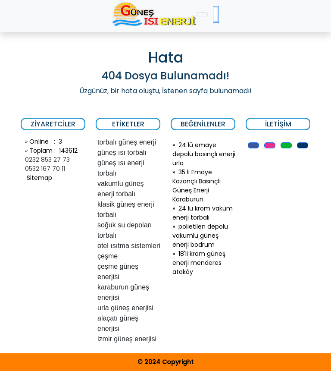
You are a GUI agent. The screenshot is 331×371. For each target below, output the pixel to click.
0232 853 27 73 (47, 159)
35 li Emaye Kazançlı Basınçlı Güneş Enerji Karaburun (196, 186)
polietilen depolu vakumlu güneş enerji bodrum (200, 235)
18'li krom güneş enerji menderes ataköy (198, 262)
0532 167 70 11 (45, 168)
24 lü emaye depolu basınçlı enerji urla (203, 154)
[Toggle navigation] (202, 14)
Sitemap (38, 177)
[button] (253, 145)
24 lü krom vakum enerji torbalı (202, 213)
